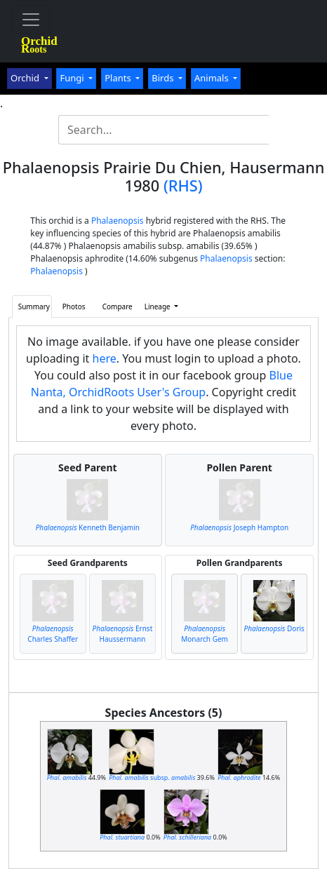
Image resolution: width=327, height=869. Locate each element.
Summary (34, 306)
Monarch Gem (204, 634)
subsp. (152, 777)
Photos (74, 306)
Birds (164, 78)
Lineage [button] (159, 306)
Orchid (26, 78)
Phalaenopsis (117, 221)
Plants (119, 78)
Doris (274, 628)
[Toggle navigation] (31, 20)
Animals (212, 78)
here (104, 358)
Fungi (73, 78)
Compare (117, 306)
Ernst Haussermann (123, 634)
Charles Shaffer (52, 634)
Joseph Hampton (239, 527)
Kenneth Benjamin (88, 527)
